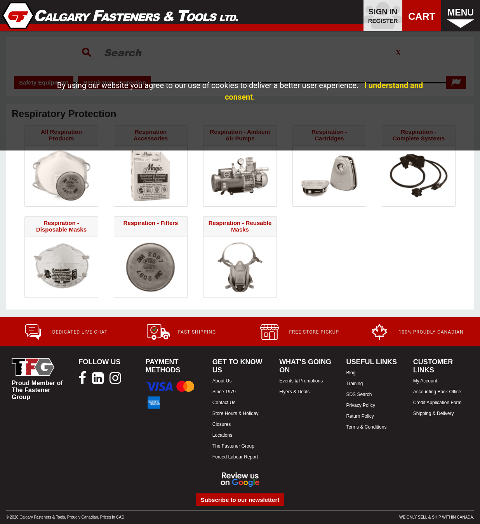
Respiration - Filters (150, 223)
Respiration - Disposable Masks (61, 226)
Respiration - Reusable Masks (240, 226)
